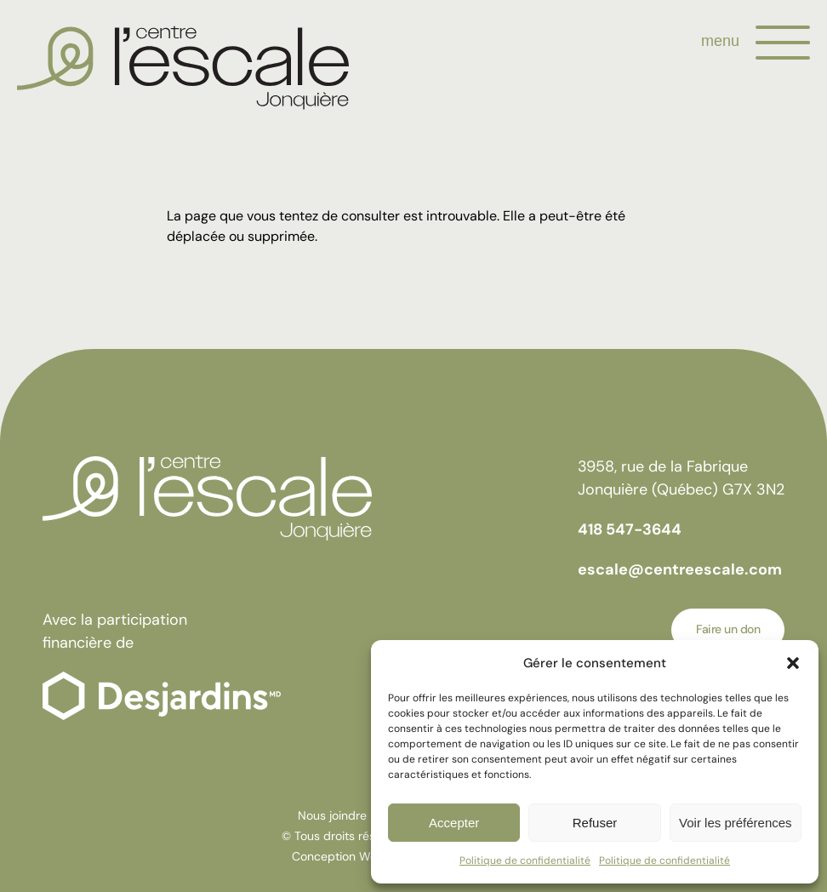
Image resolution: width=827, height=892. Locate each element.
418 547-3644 (630, 529)
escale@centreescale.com (680, 569)
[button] (792, 663)
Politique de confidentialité (524, 860)
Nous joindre (332, 815)
